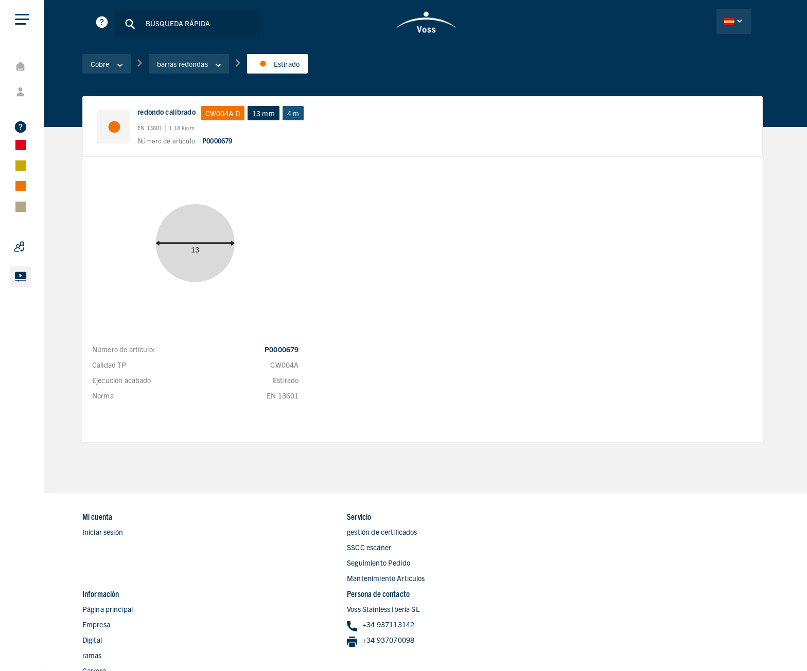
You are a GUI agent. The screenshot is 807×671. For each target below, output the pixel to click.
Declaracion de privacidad (597, 643)
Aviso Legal (665, 643)
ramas (441, 564)
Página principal (457, 518)
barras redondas (196, 66)
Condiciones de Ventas (728, 643)
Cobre (114, 66)
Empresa (446, 533)
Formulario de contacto (468, 595)
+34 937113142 (637, 534)
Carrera (443, 580)
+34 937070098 (637, 550)
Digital (441, 549)
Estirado (284, 66)
